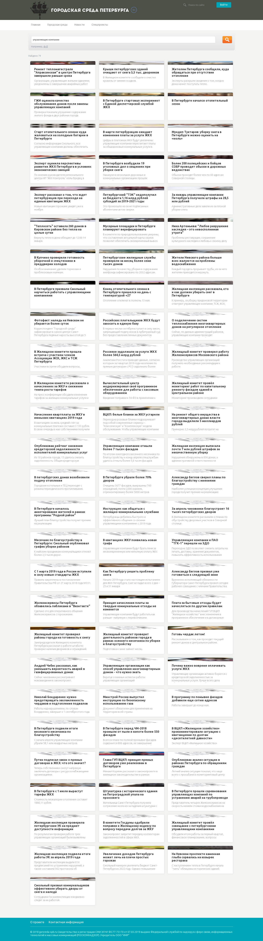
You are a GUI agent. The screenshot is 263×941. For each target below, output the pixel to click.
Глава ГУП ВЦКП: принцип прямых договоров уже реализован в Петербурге (128, 763)
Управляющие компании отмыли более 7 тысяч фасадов (127, 447)
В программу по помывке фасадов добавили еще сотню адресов (197, 698)
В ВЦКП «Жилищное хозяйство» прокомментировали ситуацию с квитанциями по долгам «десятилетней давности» (196, 733)
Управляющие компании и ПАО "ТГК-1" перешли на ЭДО (195, 541)
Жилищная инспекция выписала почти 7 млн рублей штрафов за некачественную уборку (196, 449)
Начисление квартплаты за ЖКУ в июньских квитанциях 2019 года (59, 416)
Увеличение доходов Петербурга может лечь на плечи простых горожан (128, 857)
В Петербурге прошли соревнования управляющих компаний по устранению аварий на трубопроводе (200, 794)
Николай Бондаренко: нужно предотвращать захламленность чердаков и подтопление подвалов (61, 700)
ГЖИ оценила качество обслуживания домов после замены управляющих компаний (61, 104)
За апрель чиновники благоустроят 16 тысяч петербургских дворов (200, 510)
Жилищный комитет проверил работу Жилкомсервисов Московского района (200, 353)
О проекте (37, 922)
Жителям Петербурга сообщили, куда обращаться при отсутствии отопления (200, 72)
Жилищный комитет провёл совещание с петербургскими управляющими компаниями (194, 826)
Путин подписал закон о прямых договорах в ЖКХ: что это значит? (60, 761)
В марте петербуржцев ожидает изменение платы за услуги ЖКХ (127, 133)
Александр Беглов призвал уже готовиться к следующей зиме (195, 573)
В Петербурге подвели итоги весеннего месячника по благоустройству (56, 732)
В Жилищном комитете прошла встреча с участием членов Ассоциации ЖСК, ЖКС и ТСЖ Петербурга (57, 356)
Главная (35, 24)
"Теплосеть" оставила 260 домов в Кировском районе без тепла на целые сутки (60, 229)
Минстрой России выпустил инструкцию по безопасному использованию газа (124, 700)
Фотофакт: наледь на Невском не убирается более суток (59, 322)
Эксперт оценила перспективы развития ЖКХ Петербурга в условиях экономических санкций (62, 166)
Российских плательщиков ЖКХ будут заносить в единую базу (131, 322)
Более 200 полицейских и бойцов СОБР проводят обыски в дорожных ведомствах (199, 166)
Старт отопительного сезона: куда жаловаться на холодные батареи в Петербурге (61, 135)
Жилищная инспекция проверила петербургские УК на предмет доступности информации (59, 826)
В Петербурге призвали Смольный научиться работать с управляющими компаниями (62, 292)
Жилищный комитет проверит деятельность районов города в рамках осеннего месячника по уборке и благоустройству (131, 639)
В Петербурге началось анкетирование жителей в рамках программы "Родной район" (59, 512)
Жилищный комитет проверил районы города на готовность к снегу (62, 636)
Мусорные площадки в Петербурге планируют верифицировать (129, 227)
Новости (79, 24)
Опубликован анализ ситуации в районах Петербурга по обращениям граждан (199, 763)
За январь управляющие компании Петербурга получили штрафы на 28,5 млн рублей (200, 198)
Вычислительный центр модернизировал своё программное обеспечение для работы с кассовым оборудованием (130, 387)
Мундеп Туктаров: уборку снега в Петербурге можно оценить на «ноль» (197, 135)
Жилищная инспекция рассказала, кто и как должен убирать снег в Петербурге (200, 292)
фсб (45, 46)
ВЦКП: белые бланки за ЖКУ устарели (131, 414)
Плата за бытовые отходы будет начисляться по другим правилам (197, 604)
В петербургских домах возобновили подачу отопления (62, 479)
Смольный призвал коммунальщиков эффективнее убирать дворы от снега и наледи (61, 888)
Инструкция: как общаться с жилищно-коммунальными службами (131, 510)
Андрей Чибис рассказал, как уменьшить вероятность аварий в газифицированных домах (59, 669)
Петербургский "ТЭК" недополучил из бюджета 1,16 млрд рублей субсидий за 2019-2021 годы (129, 198)
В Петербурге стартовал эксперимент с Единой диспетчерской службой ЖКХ (131, 104)
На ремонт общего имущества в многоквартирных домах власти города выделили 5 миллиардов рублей (196, 419)
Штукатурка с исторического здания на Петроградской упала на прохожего (130, 794)
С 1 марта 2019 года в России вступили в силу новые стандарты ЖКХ (62, 573)
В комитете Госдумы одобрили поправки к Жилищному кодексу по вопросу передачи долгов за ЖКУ (129, 826)
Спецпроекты (100, 24)
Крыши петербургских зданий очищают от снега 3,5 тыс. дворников (131, 70)
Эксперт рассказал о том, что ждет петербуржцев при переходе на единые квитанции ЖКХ (60, 198)
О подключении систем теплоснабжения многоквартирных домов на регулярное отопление (198, 323)
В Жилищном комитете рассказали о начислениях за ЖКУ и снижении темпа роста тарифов (61, 386)
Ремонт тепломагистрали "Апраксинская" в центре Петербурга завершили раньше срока (62, 72)
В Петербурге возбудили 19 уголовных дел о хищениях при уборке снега (126, 166)
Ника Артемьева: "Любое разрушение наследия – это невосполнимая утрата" (200, 229)
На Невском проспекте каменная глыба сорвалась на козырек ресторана (196, 857)
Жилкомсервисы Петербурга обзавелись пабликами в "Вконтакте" (62, 604)
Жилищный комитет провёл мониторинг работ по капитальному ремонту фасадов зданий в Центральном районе (199, 387)
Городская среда (57, 24)
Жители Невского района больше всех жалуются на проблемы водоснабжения (197, 261)
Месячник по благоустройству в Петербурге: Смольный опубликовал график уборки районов (61, 543)
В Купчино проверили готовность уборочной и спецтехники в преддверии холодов (59, 261)
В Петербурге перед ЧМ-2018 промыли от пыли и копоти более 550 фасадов (131, 732)
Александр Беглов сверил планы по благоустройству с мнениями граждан (199, 480)
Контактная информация (66, 922)
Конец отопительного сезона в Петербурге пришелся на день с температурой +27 (127, 292)
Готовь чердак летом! (188, 634)
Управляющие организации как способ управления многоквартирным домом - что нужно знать (131, 669)
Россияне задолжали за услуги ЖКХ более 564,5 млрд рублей (130, 353)
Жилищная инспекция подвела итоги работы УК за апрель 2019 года (62, 855)
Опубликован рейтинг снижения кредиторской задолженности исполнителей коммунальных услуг (61, 449)
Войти (224, 4)
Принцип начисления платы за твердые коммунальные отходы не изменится (129, 606)
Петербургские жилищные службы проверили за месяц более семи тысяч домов (129, 261)
